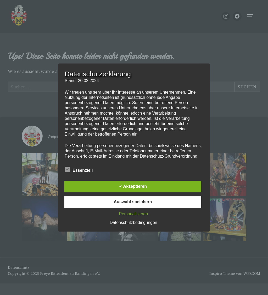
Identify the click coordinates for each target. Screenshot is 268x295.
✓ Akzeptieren (133, 186)
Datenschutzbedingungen (133, 222)
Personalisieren (133, 214)
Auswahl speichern (133, 202)
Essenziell (79, 169)
